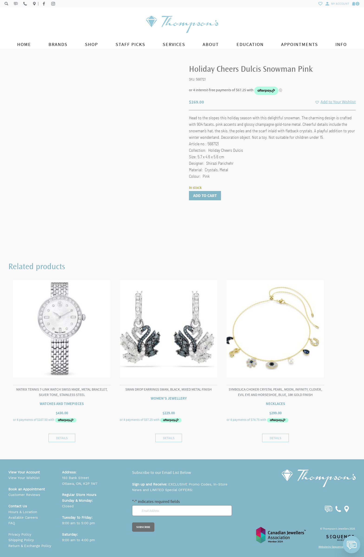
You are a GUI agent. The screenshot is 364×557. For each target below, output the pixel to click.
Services (174, 44)
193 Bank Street (75, 478)
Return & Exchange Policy (29, 546)
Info (341, 44)
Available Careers (23, 517)
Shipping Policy (21, 540)
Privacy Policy (19, 534)
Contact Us (17, 506)
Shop (91, 44)
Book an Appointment (26, 489)
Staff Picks (130, 44)
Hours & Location (22, 512)
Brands (58, 44)
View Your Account (24, 472)
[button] (335, 102)
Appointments (299, 44)
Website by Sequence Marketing (337, 547)
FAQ (11, 523)
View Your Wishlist (24, 478)
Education (250, 44)
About (211, 44)
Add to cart (205, 195)
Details (62, 438)
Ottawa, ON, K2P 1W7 (79, 484)
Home (24, 44)
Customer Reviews (24, 495)
